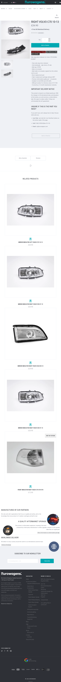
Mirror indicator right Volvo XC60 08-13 (30, 364)
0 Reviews (40, 31)
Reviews (38, 156)
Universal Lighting (31, 610)
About (27, 628)
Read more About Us (6, 601)
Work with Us (30, 630)
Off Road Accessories (32, 607)
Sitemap (30, 680)
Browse (4, 8)
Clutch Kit (30, 592)
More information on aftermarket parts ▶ (48, 531)
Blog (27, 619)
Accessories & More (31, 579)
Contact (28, 633)
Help (27, 622)
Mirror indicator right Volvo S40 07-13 (30, 426)
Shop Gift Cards (30, 637)
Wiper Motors (30, 612)
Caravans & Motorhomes (33, 581)
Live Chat (29, 635)
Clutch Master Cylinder (33, 595)
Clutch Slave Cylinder (33, 600)
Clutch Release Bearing (34, 597)
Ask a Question (23, 156)
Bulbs (27, 577)
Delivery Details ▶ (6, 543)
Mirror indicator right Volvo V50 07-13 (30, 302)
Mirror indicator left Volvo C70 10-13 (30, 240)
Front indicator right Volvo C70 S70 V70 (30, 488)
